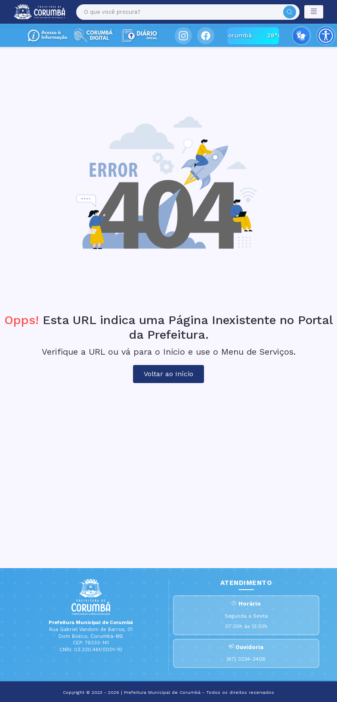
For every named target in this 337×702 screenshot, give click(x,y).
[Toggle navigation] (314, 12)
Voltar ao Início (168, 374)
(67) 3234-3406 (246, 659)
